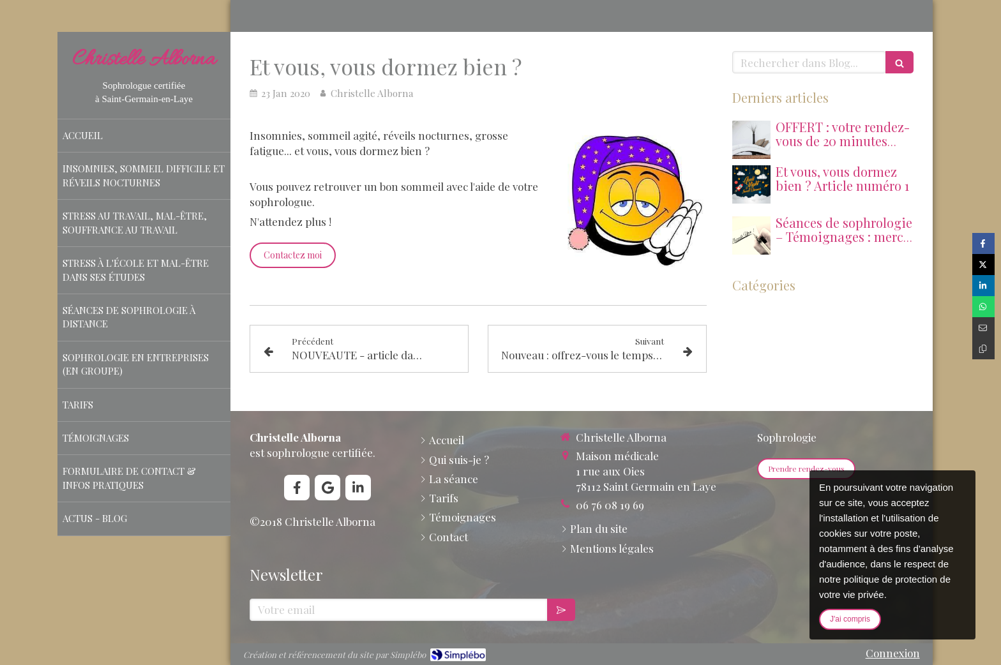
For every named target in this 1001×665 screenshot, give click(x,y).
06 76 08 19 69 (610, 505)
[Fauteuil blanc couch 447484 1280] (751, 140)
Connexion (893, 653)
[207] (751, 184)
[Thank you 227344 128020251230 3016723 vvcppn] (751, 235)
